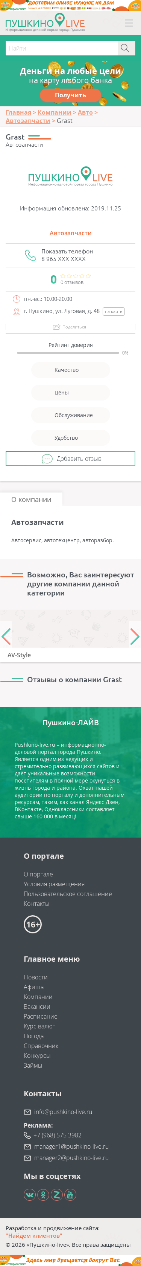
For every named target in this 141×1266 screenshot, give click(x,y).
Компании (38, 997)
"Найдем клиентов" (34, 1235)
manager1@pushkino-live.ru (71, 1146)
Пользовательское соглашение (68, 894)
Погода (34, 1036)
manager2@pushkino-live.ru (71, 1158)
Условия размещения (54, 884)
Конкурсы (37, 1055)
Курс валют (39, 1026)
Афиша (34, 987)
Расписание (41, 1016)
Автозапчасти (71, 233)
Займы (33, 1065)
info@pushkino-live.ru (63, 1112)
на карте (114, 311)
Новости (36, 977)
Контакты (37, 903)
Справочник (41, 1046)
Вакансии (37, 1006)
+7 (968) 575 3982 (57, 1135)
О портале (38, 874)
